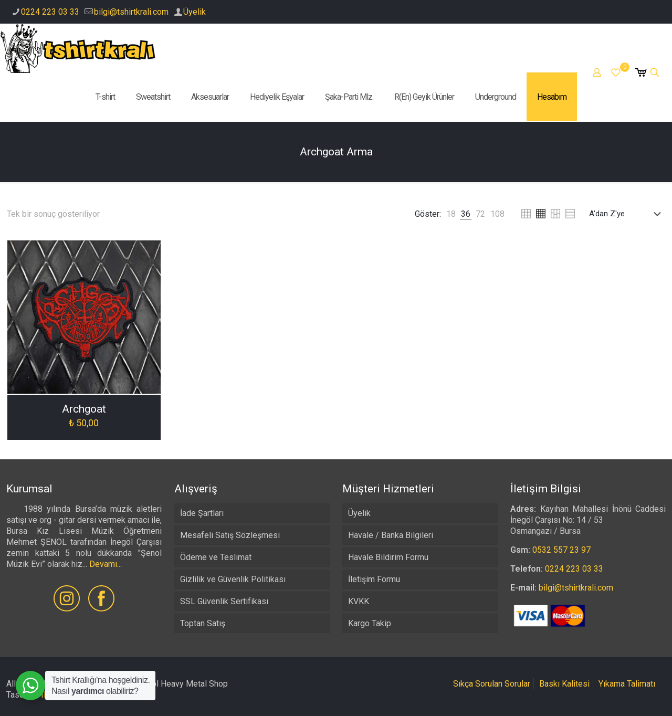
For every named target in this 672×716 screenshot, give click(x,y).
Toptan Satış (202, 623)
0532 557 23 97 (561, 550)
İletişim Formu (374, 579)
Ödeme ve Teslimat (215, 557)
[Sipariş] (627, 214)
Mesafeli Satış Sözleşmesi (230, 535)
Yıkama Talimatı (626, 684)
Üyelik (194, 12)
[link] (451, 213)
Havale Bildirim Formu (388, 557)
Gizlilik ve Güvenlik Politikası (233, 579)
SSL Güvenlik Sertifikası (224, 601)
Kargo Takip (369, 623)
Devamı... (105, 564)
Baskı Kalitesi (564, 684)
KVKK (358, 601)
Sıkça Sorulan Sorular (491, 684)
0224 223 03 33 (50, 12)
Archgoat (84, 409)
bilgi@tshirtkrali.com (131, 12)
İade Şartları (202, 513)
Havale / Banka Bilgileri (390, 535)
